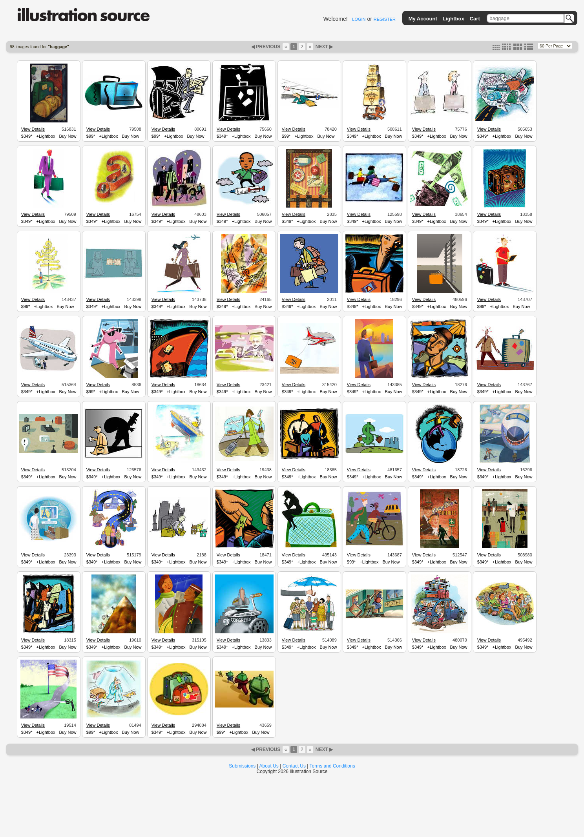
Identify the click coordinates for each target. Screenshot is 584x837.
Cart (475, 19)
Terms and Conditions (332, 766)
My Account (423, 19)
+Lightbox (45, 136)
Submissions (242, 766)
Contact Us (294, 766)
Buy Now (68, 136)
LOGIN (358, 19)
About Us (269, 766)
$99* (90, 136)
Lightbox (453, 19)
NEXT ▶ (323, 46)
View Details (33, 129)
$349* (27, 136)
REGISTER (385, 19)
